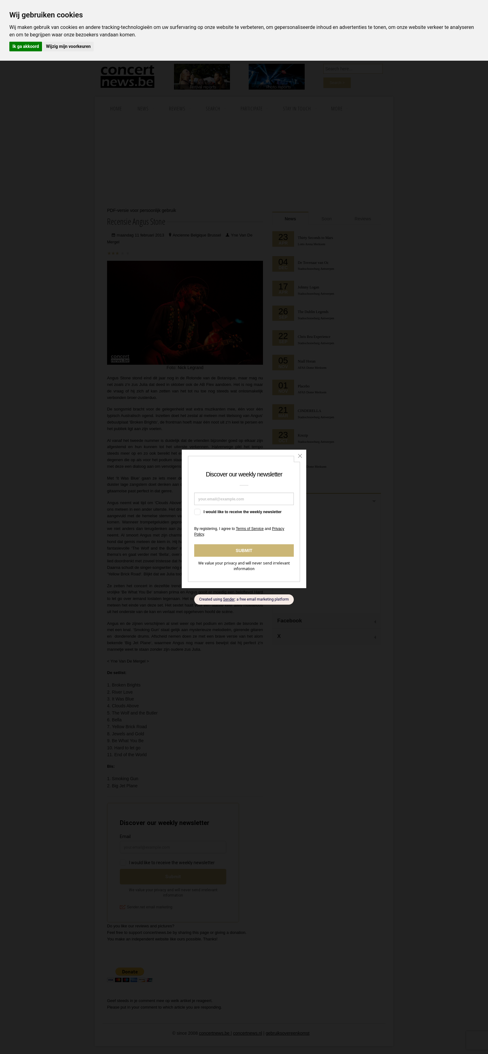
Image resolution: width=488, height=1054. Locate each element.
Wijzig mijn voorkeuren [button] (68, 46)
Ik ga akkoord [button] (25, 46)
